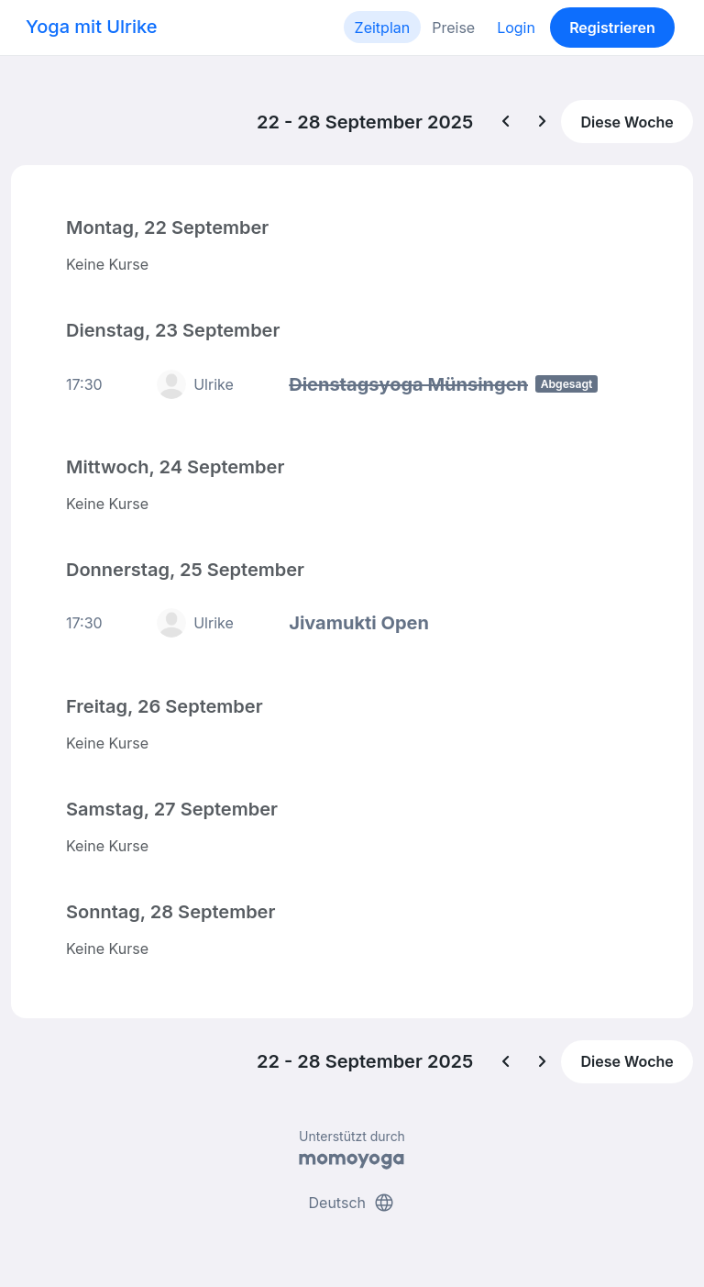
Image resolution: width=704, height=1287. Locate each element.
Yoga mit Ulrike (92, 27)
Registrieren (612, 27)
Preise (453, 27)
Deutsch (352, 1203)
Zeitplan (383, 27)
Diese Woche (626, 122)
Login (516, 27)
